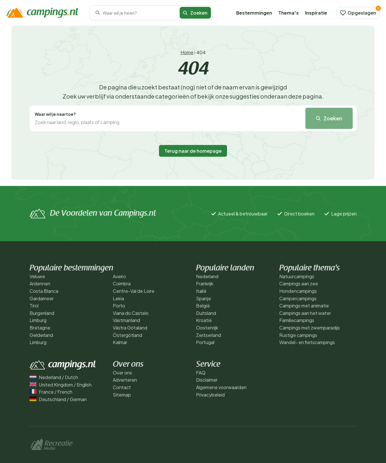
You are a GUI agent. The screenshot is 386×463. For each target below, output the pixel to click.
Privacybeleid (210, 395)
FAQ (200, 373)
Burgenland (42, 313)
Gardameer (42, 298)
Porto (119, 306)
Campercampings (298, 298)
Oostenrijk (207, 328)
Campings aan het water (305, 313)
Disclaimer (207, 380)
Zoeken (195, 13)
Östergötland (127, 335)
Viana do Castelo (131, 313)
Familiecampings (296, 320)
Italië (201, 291)
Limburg (38, 320)
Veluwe (37, 276)
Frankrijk (204, 283)
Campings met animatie (304, 306)
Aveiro (119, 276)
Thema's (288, 13)
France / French (51, 392)
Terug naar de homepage (193, 151)
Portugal (205, 342)
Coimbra (122, 283)
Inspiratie (316, 13)
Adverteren (125, 380)
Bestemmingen (254, 13)
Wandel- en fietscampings (307, 342)
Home (187, 52)
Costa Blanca (44, 291)
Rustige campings (298, 335)
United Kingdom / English (61, 385)
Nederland (207, 276)
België (203, 306)
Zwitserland (208, 335)
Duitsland (206, 313)
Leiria (118, 298)
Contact (122, 387)
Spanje (203, 298)
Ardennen (40, 283)
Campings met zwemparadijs (309, 328)
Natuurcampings (296, 276)
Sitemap (122, 395)
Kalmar (120, 342)
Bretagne (40, 328)
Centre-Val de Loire (133, 291)
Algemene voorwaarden (221, 387)
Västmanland (126, 320)
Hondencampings (298, 291)
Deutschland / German (58, 399)
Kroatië (204, 320)
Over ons (122, 373)
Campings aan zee (298, 283)
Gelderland (41, 335)
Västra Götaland (130, 328)
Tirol (34, 306)
